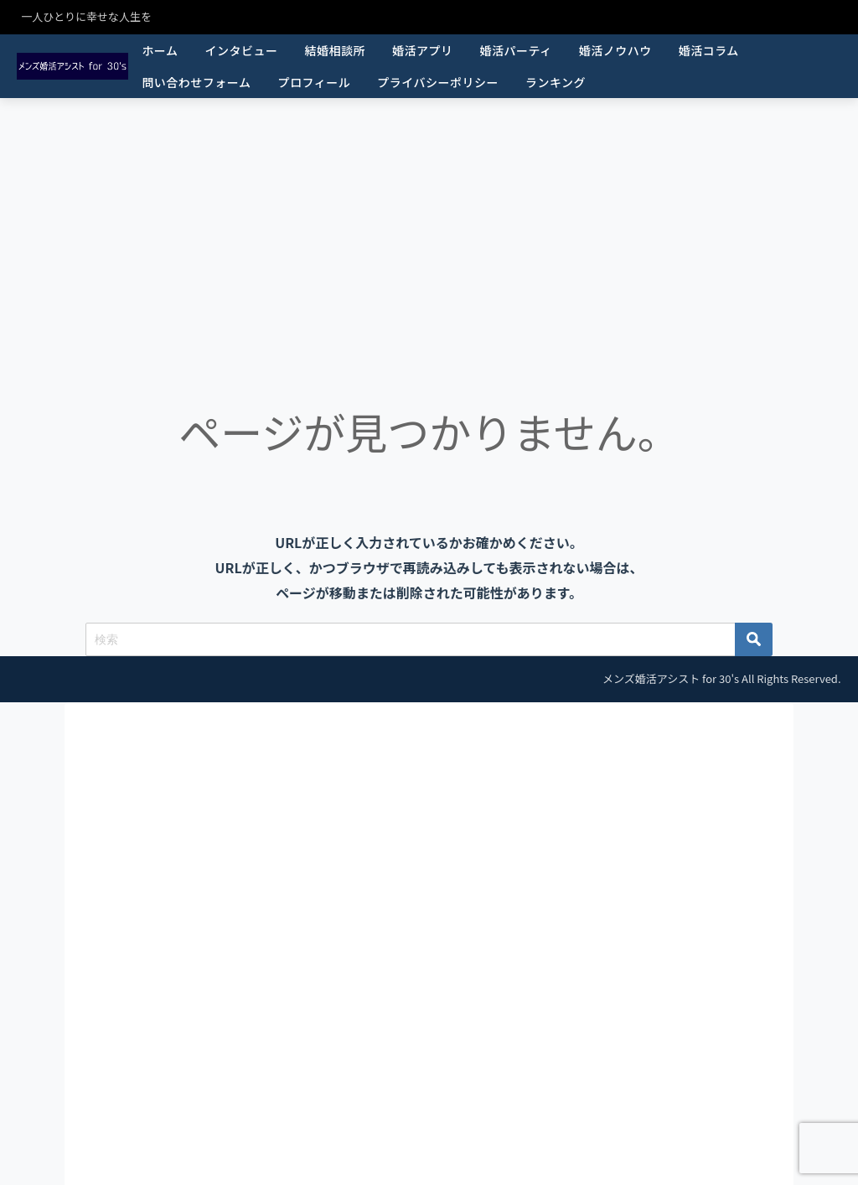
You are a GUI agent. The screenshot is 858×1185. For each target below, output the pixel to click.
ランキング (555, 82)
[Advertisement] (429, 223)
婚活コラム (709, 50)
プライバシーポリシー (438, 82)
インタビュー (240, 50)
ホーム (160, 50)
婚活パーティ (515, 50)
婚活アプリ (422, 50)
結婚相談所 (334, 50)
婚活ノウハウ (615, 50)
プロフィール (313, 82)
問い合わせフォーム (196, 82)
